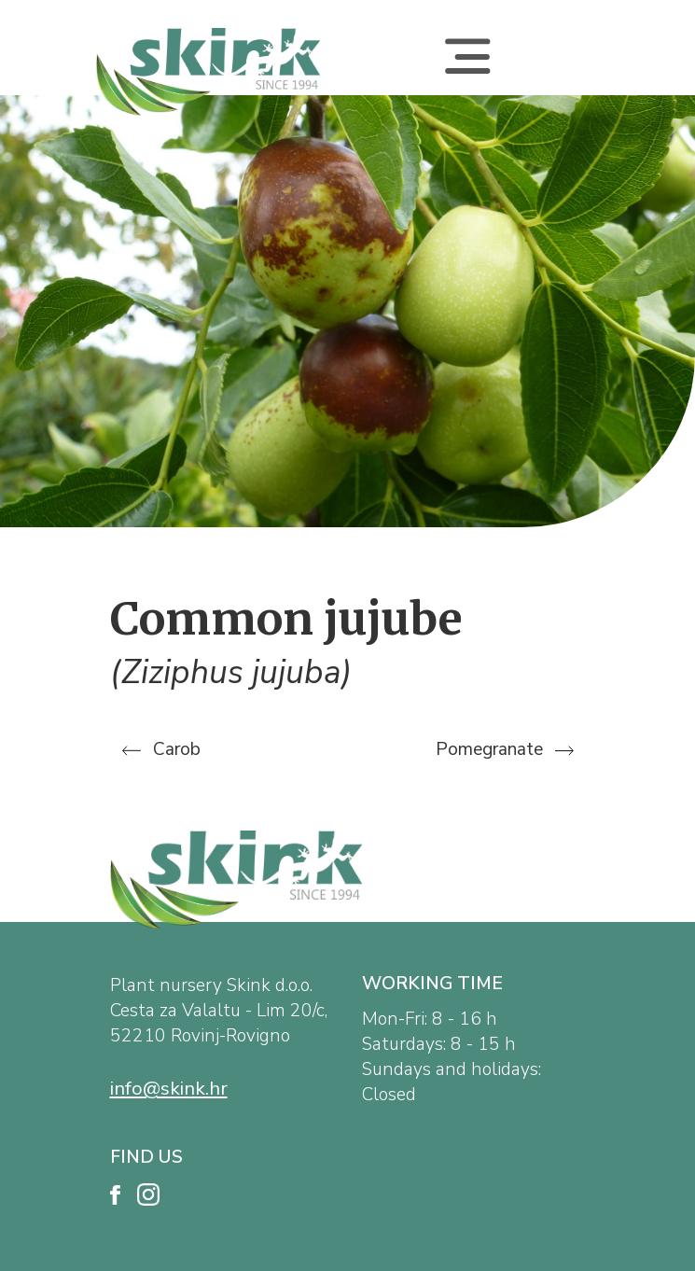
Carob (161, 749)
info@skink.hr (169, 1088)
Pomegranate (505, 749)
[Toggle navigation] (467, 72)
